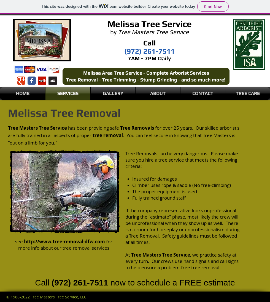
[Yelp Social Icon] (42, 81)
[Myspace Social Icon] (52, 81)
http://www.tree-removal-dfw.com (64, 241)
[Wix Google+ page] (21, 81)
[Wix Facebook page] (32, 81)
